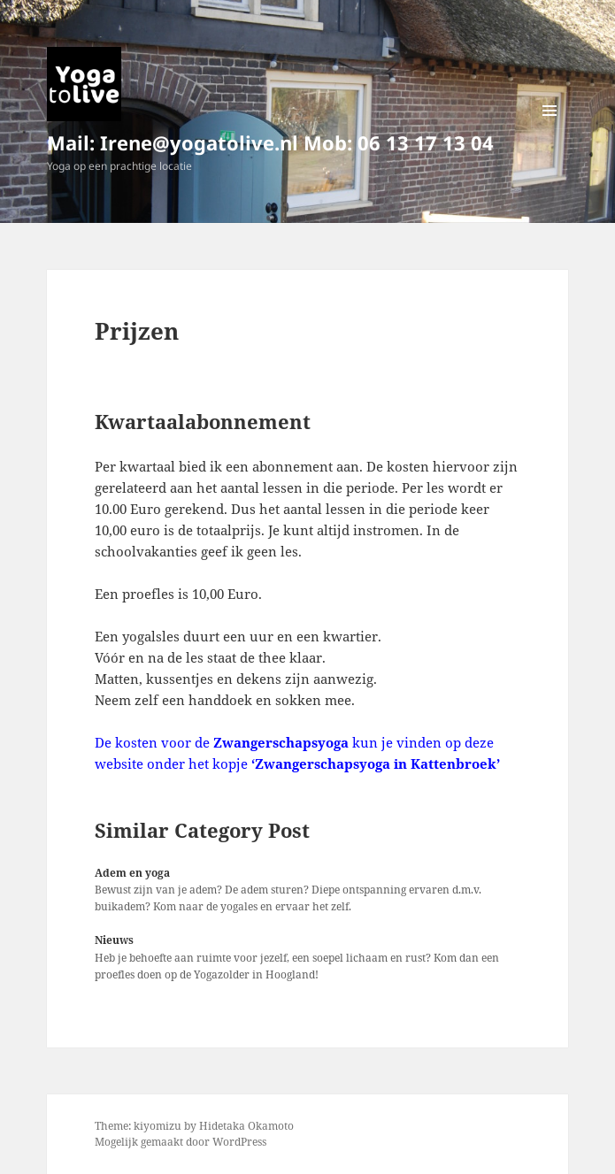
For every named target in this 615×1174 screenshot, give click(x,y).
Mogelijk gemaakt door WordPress (180, 1141)
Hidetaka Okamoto (246, 1125)
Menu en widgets (550, 128)
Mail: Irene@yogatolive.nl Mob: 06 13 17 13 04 (270, 142)
